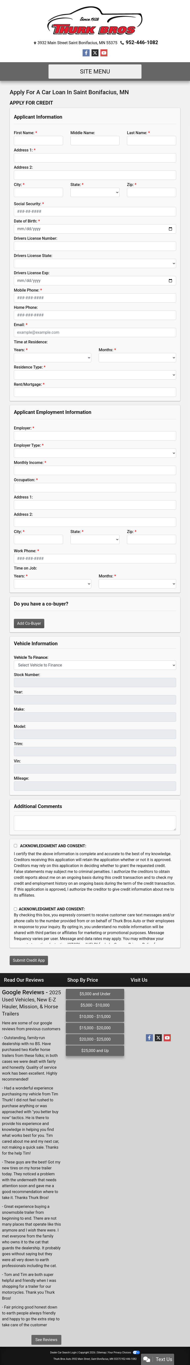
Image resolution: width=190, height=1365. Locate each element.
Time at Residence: (31, 342)
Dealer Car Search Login (63, 1352)
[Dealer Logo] (95, 20)
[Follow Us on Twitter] (95, 53)
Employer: (22, 428)
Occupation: (24, 480)
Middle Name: (83, 132)
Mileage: (21, 778)
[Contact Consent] (15, 909)
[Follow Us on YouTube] (103, 53)
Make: (19, 709)
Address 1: (23, 150)
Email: (19, 324)
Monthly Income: (29, 462)
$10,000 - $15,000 (95, 1016)
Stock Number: (27, 674)
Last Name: (137, 132)
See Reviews (46, 1339)
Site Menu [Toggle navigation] (95, 71)
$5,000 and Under (95, 994)
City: (18, 184)
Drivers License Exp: (31, 273)
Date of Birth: (25, 221)
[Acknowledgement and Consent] (15, 845)
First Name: (24, 132)
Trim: (18, 743)
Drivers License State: (33, 255)
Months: (106, 350)
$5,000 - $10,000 (95, 1005)
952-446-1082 (142, 42)
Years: (19, 350)
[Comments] (95, 823)
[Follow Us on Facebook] (86, 53)
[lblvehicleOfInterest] (95, 665)
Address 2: (23, 167)
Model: (20, 726)
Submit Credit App (29, 960)
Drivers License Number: (35, 238)
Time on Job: (25, 568)
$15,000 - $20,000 (95, 1028)
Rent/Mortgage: (28, 384)
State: (76, 184)
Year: (18, 692)
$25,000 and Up (95, 1050)
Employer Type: (27, 445)
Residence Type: (28, 367)
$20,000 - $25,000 (95, 1039)
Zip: (130, 184)
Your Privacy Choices (124, 1352)
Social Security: (27, 204)
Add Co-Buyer (29, 623)
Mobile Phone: (26, 290)
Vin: (17, 761)
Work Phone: (25, 551)
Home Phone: (26, 307)
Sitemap (101, 1352)
